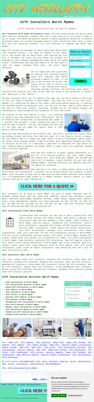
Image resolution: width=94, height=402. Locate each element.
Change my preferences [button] (75, 395)
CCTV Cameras (27, 342)
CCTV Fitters (36, 352)
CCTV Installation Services (71, 347)
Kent (4, 364)
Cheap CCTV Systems (75, 342)
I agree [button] (55, 395)
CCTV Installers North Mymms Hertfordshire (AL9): (26, 34)
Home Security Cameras (27, 355)
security (18, 250)
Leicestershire (37, 364)
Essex (44, 361)
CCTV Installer (43, 342)
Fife (38, 361)
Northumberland (27, 361)
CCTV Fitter (49, 347)
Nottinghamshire (53, 364)
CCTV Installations (82, 355)
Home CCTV (13, 342)
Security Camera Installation (76, 345)
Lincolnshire (22, 364)
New (17, 384)
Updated (22, 384)
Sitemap (3, 384)
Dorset (73, 361)
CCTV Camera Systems (37, 345)
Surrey (11, 364)
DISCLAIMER (87, 16)
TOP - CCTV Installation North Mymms (19, 368)
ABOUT (71, 16)
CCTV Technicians (77, 350)
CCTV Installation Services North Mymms (30, 277)
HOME (65, 16)
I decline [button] (62, 395)
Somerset (64, 361)
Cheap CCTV (58, 342)
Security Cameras (25, 350)
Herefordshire (84, 361)
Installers (11, 384)
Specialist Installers (34, 384)
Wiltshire (53, 361)
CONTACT (78, 16)
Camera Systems (9, 347)
